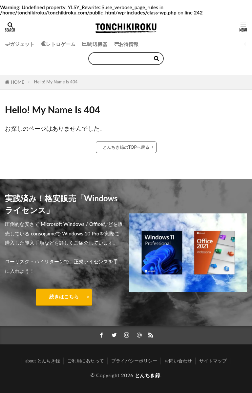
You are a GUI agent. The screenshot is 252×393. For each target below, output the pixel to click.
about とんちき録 (42, 360)
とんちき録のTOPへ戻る (126, 147)
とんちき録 (147, 375)
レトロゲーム (58, 44)
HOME (17, 82)
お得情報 (126, 44)
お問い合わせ (178, 360)
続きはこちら (64, 296)
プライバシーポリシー (134, 360)
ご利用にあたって (85, 360)
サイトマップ (213, 360)
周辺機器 (94, 44)
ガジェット (19, 44)
